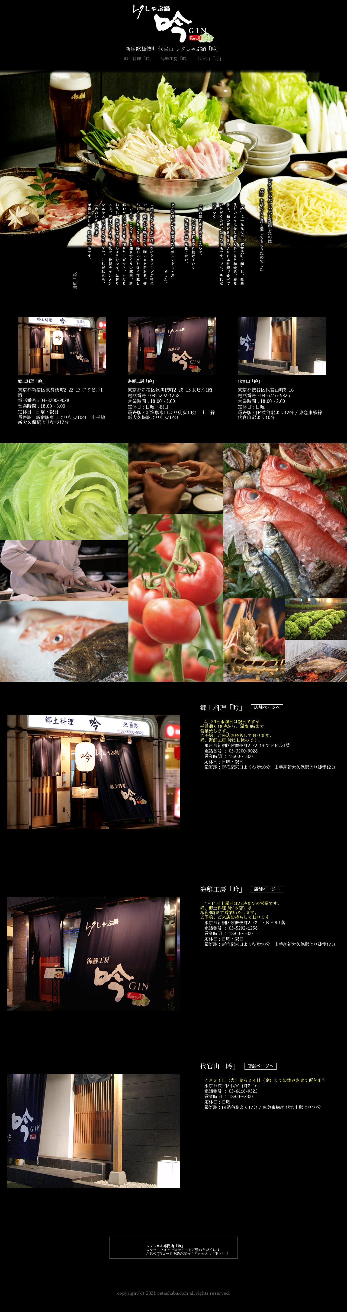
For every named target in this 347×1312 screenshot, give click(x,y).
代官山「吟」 (210, 59)
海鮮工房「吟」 (175, 59)
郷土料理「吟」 (139, 59)
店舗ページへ (267, 707)
